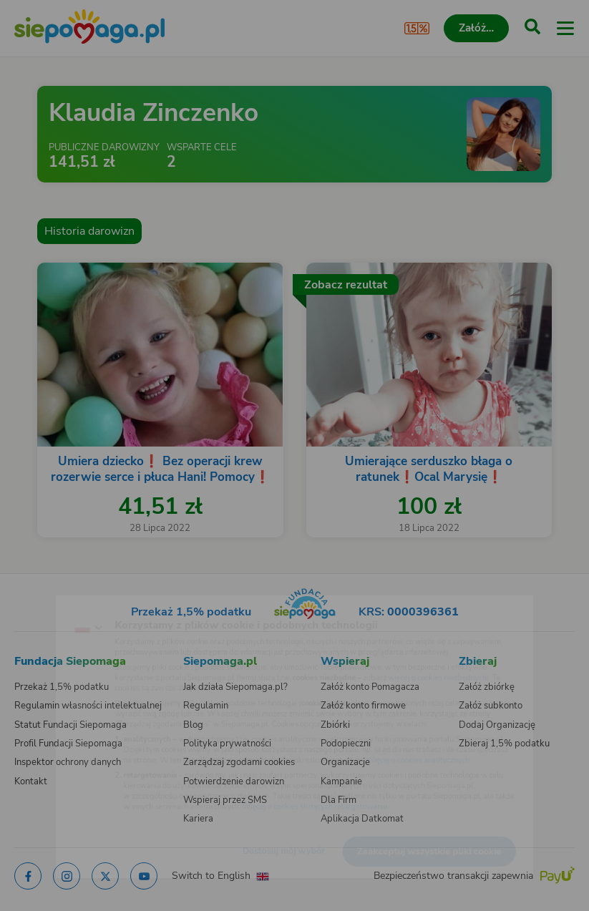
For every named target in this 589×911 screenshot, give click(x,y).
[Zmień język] (40, 603)
